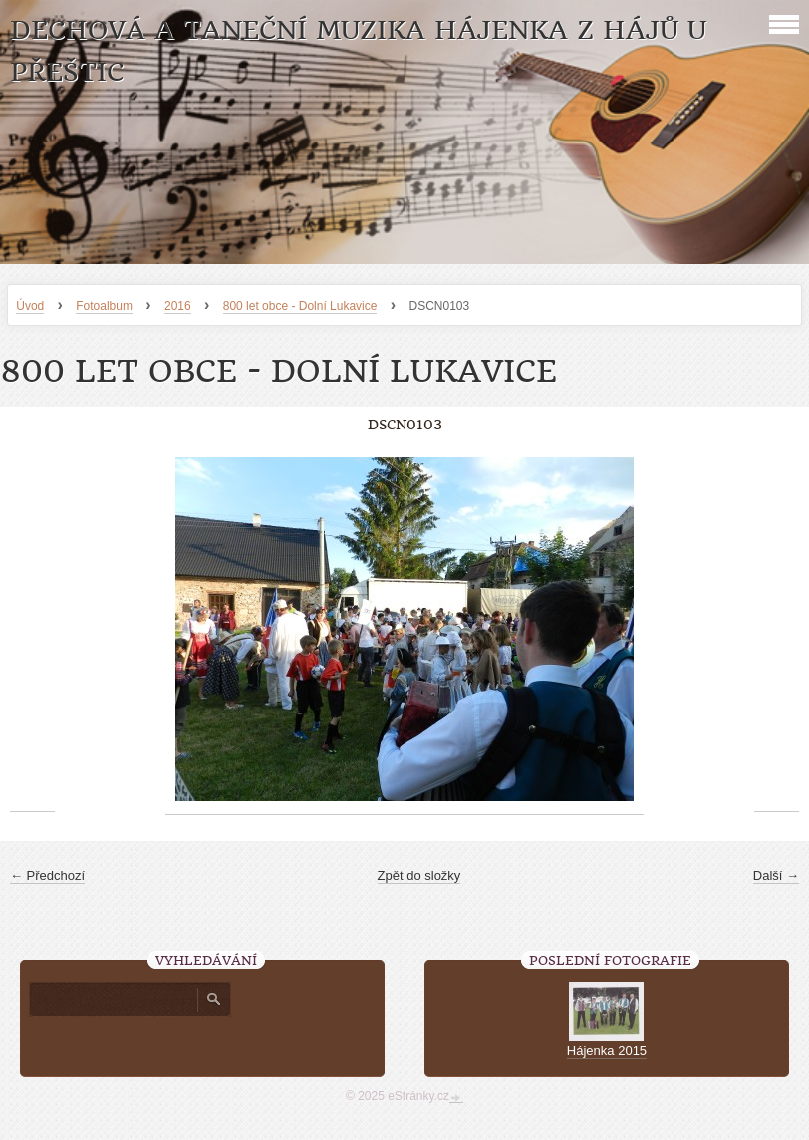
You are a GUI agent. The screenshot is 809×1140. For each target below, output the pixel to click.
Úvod (30, 306)
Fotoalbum (104, 306)
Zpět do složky (419, 875)
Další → (776, 875)
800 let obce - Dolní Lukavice (300, 306)
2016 (177, 306)
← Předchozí (47, 875)
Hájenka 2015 (607, 1050)
